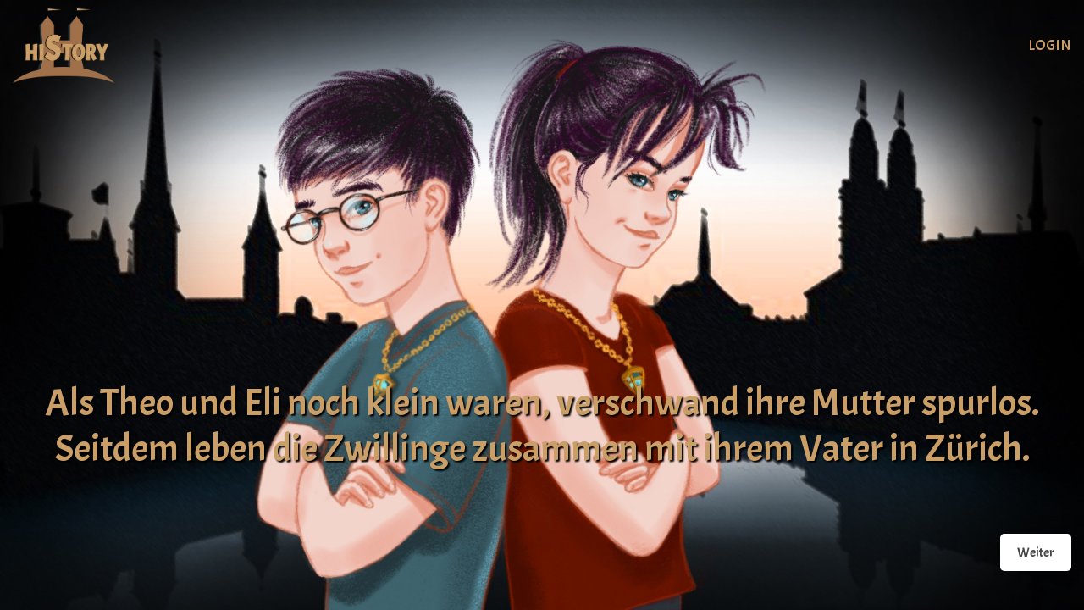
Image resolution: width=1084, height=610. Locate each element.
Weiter (1035, 552)
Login (1049, 45)
